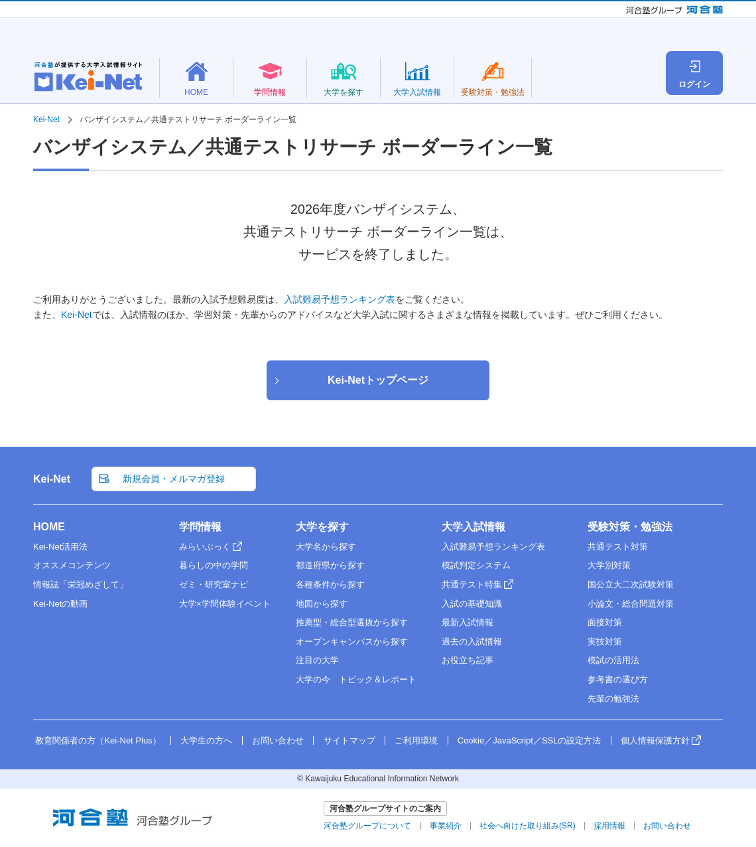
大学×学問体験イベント (225, 604)
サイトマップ (349, 740)
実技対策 (605, 642)
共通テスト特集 (472, 584)
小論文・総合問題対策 (631, 604)
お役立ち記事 (467, 660)
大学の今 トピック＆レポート (356, 679)
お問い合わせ (278, 740)
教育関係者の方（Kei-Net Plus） (665, 35)
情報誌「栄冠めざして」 (80, 584)
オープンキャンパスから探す (352, 642)
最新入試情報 (467, 622)
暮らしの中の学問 (213, 565)
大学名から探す (326, 547)
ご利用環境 (416, 740)
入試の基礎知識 (472, 604)
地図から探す (321, 604)
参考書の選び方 (618, 679)
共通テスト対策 (618, 547)
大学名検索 (557, 62)
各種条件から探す (330, 584)
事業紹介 (446, 825)
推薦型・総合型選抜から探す (352, 622)
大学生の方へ (206, 740)
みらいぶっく (205, 547)
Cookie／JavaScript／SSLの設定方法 (529, 740)
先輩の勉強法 (613, 699)
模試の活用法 (613, 660)
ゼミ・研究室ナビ (213, 584)
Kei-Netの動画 (60, 604)
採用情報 (609, 825)
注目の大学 (317, 660)
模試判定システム (476, 565)
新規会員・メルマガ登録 (532, 35)
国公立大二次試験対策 (631, 584)
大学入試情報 (473, 526)
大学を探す (322, 526)
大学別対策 (609, 565)
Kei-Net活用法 (60, 547)
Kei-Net (76, 314)
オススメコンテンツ (72, 565)
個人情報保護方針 (655, 740)
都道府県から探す (330, 565)
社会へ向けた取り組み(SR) (527, 825)
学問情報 (200, 526)
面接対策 (605, 622)
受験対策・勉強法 (630, 526)
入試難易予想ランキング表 (339, 299)
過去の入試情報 (472, 642)
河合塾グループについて (367, 825)
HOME (49, 526)
